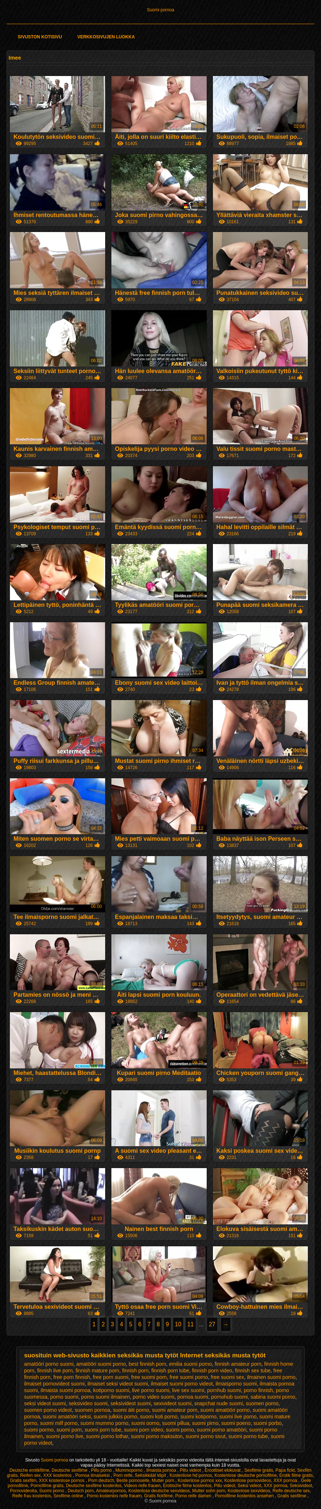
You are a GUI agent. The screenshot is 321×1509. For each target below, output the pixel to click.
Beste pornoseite (132, 1480)
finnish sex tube (252, 1370)
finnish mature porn (97, 1370)
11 (190, 1324)
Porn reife (122, 1475)
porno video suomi (153, 1397)
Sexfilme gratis (258, 1470)
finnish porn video (212, 1370)
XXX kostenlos (58, 1475)
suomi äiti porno (131, 1410)
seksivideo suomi (88, 1403)
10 (178, 1324)
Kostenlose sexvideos (249, 1490)
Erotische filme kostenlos (187, 1485)
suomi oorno (145, 1423)
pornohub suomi (229, 1397)
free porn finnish (71, 1377)
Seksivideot (301, 1485)
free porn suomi (110, 1377)
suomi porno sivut (206, 1436)
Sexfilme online (68, 1495)
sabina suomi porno (273, 1397)
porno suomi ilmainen (105, 1397)
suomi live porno (238, 1416)
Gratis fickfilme (158, 1495)
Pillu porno (102, 1470)
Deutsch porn (80, 1490)
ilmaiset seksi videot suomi (117, 1384)
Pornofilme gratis (47, 1485)
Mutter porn (163, 1480)
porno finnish (258, 1390)
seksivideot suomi (130, 1403)
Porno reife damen (194, 1495)
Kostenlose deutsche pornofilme (245, 1475)
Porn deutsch (101, 1480)
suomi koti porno (158, 1416)
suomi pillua (175, 1423)
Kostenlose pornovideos (247, 1480)
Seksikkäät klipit (151, 1475)
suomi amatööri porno (224, 1410)
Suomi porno (52, 1490)
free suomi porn (149, 1377)
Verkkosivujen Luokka (106, 36)
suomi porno (180, 1430)
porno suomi (64, 1397)
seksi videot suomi (45, 1403)
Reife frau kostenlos (31, 1495)
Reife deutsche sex (291, 1490)
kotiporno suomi (111, 1390)
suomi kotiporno (198, 1416)
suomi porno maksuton (157, 1436)
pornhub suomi (224, 1390)
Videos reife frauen (142, 1485)
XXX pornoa (286, 1480)
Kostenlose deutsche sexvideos (159, 1490)
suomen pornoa (92, 1410)
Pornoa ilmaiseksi (93, 1475)
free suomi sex (227, 1377)
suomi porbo (267, 1423)
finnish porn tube (171, 1370)
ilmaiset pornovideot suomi (54, 1384)
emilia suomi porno (190, 1364)
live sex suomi (188, 1390)
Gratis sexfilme (292, 1495)
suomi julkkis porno (115, 1416)
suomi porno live (64, 1436)
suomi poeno (236, 1423)
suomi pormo (39, 1430)
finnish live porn (55, 1370)
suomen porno (262, 1403)
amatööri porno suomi (48, 1364)
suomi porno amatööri (221, 1430)
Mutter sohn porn (208, 1490)
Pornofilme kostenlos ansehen (245, 1495)
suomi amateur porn (175, 1410)
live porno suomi (150, 1390)
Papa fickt (285, 1470)
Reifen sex (30, 1475)
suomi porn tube (103, 1430)
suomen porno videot (48, 1410)
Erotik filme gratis (296, 1475)
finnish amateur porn (238, 1364)
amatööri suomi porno (101, 1364)
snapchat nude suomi (218, 1403)
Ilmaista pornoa (161, 1470)
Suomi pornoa (160, 9)
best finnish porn (147, 1364)
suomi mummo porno (104, 1423)
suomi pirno (205, 1423)
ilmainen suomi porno (271, 1377)
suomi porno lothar (107, 1436)
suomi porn (69, 1430)
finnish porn (135, 1370)
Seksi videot (249, 1485)
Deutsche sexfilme (69, 1470)
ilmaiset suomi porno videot (182, 1384)
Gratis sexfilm (23, 1480)
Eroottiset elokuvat (223, 1470)
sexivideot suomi (173, 1403)
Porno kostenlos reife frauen (114, 1495)
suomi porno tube (248, 1436)
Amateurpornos (111, 1490)
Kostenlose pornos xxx (200, 1480)
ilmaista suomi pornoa (65, 1390)
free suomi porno (188, 1377)
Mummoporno (129, 1470)
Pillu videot (191, 1470)
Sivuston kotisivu (40, 36)
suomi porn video (143, 1430)
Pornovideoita (23, 1490)
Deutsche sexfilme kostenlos (93, 1485)
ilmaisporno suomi (236, 1384)
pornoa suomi (192, 1397)
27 (212, 1324)
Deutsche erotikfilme (29, 1470)
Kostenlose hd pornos (190, 1475)
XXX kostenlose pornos (62, 1480)
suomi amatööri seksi (67, 1416)
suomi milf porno (59, 1423)
